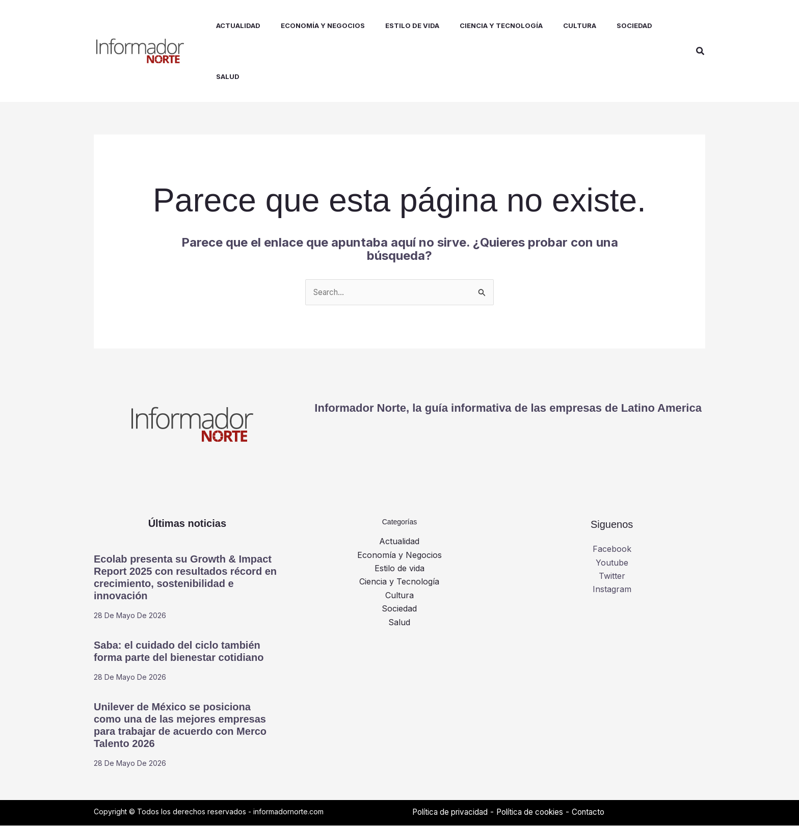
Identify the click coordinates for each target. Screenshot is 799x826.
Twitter (612, 576)
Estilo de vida (399, 569)
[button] (700, 51)
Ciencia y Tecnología (399, 582)
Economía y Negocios (399, 555)
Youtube (612, 563)
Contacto (600, 812)
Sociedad (399, 609)
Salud (399, 623)
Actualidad (399, 542)
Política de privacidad (453, 812)
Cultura (399, 596)
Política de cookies (538, 812)
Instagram (612, 590)
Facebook (612, 550)
